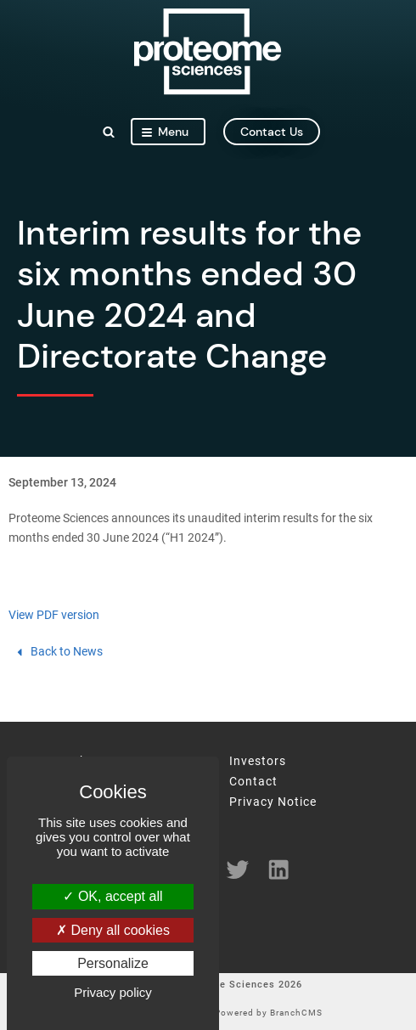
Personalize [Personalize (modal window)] (113, 963)
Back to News (58, 651)
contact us (271, 131)
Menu (165, 131)
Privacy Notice (273, 802)
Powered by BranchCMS (269, 1013)
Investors (257, 762)
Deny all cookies (113, 930)
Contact (253, 782)
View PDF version (53, 615)
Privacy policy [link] (113, 992)
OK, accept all (112, 896)
